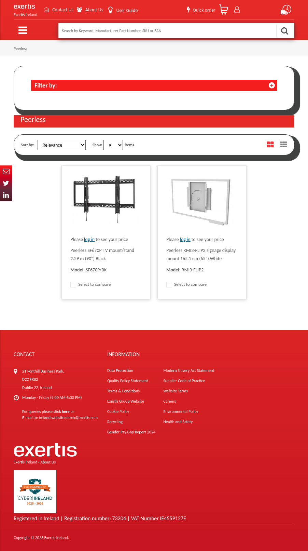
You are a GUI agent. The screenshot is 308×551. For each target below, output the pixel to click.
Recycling (115, 421)
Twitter (6, 183)
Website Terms (175, 391)
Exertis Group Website (125, 401)
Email (6, 171)
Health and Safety (178, 421)
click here (62, 411)
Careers (169, 401)
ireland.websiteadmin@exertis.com (68, 417)
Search (284, 30)
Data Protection (120, 370)
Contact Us (62, 10)
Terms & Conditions (123, 391)
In (6, 195)
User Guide (127, 10)
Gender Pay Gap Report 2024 (131, 432)
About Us (94, 10)
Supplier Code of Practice (184, 380)
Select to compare (90, 284)
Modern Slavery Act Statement (188, 370)
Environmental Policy (180, 411)
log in (89, 239)
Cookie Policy (118, 411)
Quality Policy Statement (127, 380)
